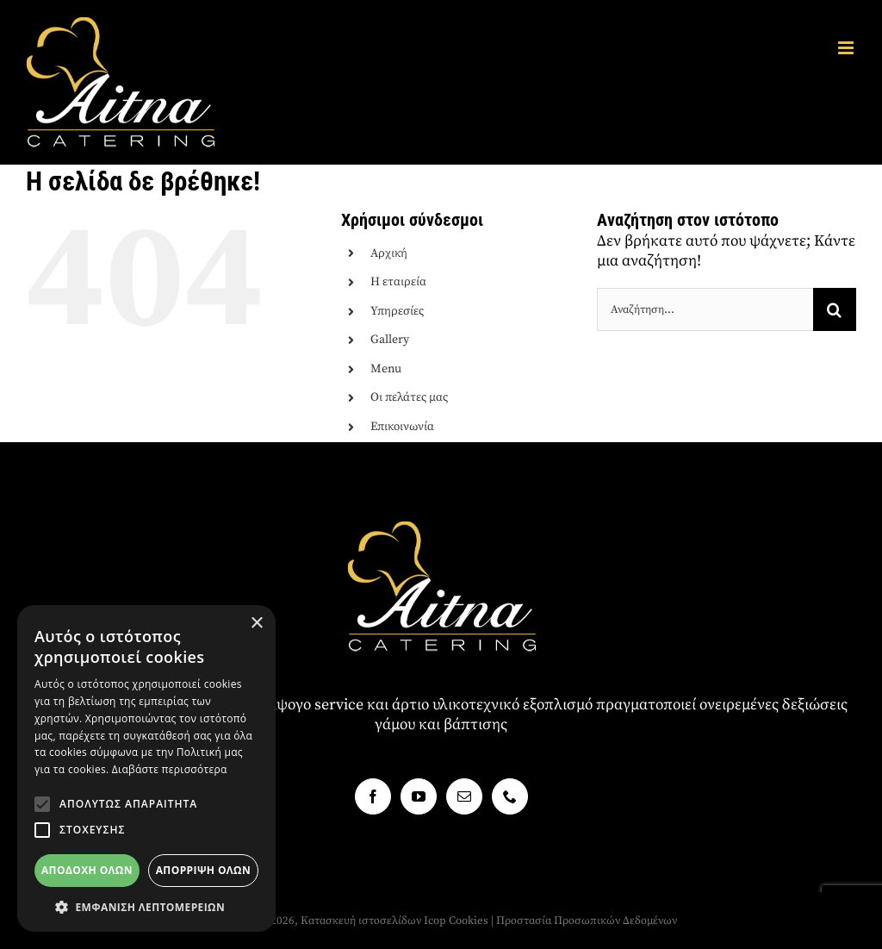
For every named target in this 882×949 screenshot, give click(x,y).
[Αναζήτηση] (834, 309)
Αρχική (388, 253)
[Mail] (464, 796)
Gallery (389, 339)
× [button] (256, 623)
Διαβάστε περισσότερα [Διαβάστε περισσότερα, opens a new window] (169, 769)
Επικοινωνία (402, 426)
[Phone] (510, 796)
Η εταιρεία (398, 282)
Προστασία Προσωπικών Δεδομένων (586, 920)
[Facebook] (373, 796)
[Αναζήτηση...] (705, 309)
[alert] (146, 768)
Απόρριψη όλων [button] (203, 870)
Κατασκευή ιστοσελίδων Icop (373, 920)
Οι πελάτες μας (409, 397)
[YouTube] (419, 796)
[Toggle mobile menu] (847, 48)
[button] (42, 804)
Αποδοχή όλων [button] (87, 870)
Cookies (468, 920)
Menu (385, 369)
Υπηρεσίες (397, 311)
